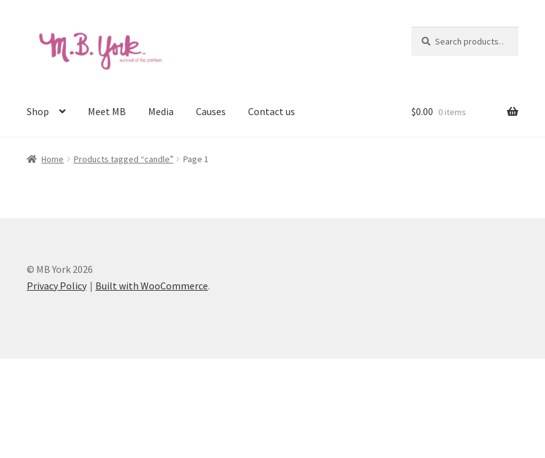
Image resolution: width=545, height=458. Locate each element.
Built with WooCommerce (151, 285)
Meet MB (107, 111)
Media (161, 111)
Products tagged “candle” (124, 159)
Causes (211, 111)
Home (52, 159)
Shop (38, 111)
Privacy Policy (56, 285)
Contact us (271, 111)
